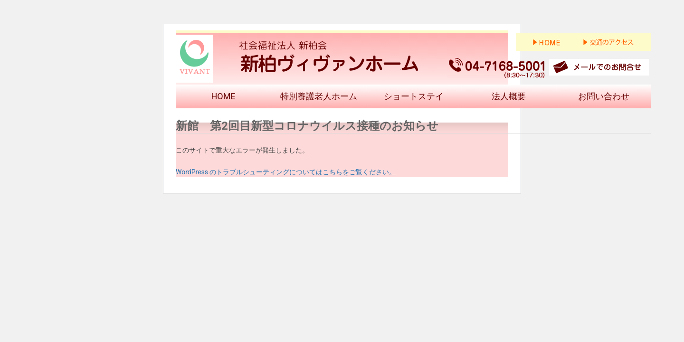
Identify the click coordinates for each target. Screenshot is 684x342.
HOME (223, 96)
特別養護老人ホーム (318, 96)
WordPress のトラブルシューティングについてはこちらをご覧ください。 (286, 172)
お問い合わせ (603, 96)
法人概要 (509, 96)
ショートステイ (414, 96)
